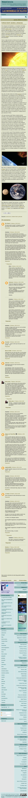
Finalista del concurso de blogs (6, 616)
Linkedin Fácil (24, 783)
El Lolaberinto (24, 774)
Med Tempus (24, 703)
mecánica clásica (4, 670)
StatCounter (3, 720)
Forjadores (24, 725)
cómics (2, 643)
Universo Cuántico (23, 719)
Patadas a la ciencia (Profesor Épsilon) (23, 658)
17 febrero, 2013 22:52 (15, 381)
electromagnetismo (5, 647)
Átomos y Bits (24, 669)
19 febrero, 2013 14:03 (16, 266)
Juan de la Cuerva (23, 701)
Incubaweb (24, 759)
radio (2, 685)
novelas (3, 677)
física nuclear (4, 653)
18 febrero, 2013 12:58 (17, 467)
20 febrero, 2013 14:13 (18, 537)
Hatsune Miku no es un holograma (6, 613)
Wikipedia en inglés (23, 640)
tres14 (25, 721)
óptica (2, 679)
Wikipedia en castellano (22, 637)
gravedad (3, 660)
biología (3, 634)
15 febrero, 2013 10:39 (15, 232)
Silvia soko (7, 381)
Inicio (15, 580)
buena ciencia (4, 639)
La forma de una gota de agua (6, 626)
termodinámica (4, 698)
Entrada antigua (23, 580)
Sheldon (7, 547)
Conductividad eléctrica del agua (6, 603)
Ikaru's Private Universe (22, 781)
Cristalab (25, 757)
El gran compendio (23, 690)
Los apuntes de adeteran (22, 584)
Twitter (7, 592)
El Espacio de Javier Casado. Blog (22, 688)
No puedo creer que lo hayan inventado (22, 788)
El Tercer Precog (23, 648)
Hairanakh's (24, 779)
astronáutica (3, 630)
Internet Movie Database (22, 635)
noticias (3, 675)
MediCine (25, 655)
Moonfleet (25, 742)
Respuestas (9, 263)
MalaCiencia (7, 2)
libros (2, 666)
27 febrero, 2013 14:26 (14, 547)
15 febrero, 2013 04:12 (15, 223)
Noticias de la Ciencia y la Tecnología (21, 710)
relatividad (3, 687)
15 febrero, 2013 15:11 (15, 362)
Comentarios (4, 715)
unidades (3, 702)
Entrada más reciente (6, 580)
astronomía (8, 216)
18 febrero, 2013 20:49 (15, 476)
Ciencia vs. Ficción (23, 646)
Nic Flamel (7, 223)
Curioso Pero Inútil (23, 683)
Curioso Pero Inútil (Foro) (21, 685)
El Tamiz (25, 692)
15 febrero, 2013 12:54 (15, 342)
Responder (7, 228)
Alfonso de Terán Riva (10, 434)
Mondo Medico (24, 705)
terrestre (19, 94)
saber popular (4, 689)
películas (20, 216)
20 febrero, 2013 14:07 (15, 501)
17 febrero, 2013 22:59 (19, 401)
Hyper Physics (24, 699)
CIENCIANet (24, 675)
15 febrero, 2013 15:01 (17, 350)
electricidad (3, 645)
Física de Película (23, 653)
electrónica (3, 649)
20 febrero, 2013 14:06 (15, 493)
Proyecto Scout (23, 728)
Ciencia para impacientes (21, 678)
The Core (8, 33)
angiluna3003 (8, 467)
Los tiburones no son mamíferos (5, 622)
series (2, 692)
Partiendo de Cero (23, 712)
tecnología (3, 694)
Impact (7, 36)
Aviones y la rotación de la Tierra (6, 619)
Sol (6, 69)
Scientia (25, 717)
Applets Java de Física (22, 667)
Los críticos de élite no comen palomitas (22, 739)
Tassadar (7, 342)
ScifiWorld (24, 732)
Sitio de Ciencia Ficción (22, 734)
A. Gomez (7, 493)
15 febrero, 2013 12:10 (15, 325)
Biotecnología (24, 673)
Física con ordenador (22, 694)
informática (3, 664)
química (3, 683)
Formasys (25, 777)
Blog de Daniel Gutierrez (22, 755)
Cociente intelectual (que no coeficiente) (7, 610)
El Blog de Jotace (23, 748)
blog (2, 637)
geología (3, 658)
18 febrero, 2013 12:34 (15, 411)
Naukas (25, 707)
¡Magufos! (25, 589)
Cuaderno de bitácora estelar (22, 681)
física (2, 651)
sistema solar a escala (6, 205)
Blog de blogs (24, 770)
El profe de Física (23, 650)
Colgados (25, 772)
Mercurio (24, 69)
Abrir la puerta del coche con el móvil (6, 606)
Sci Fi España (24, 730)
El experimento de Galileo (6, 597)
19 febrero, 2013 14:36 (18, 282)
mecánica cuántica (5, 672)
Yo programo (24, 761)
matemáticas (4, 668)
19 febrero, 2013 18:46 (18, 299)
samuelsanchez (23, 790)
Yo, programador (23, 764)
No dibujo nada (23, 785)
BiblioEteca (24, 768)
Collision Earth (8, 28)
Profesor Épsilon (23, 715)
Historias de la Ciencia (22, 697)
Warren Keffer (8, 350)
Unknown (11, 282)
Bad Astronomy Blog (22, 671)
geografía (3, 656)
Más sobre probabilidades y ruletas (6, 600)
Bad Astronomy (23, 644)
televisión (3, 696)
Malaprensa (24, 662)
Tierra (8, 208)
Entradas (3, 712)
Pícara (25, 751)
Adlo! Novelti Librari (23, 746)
